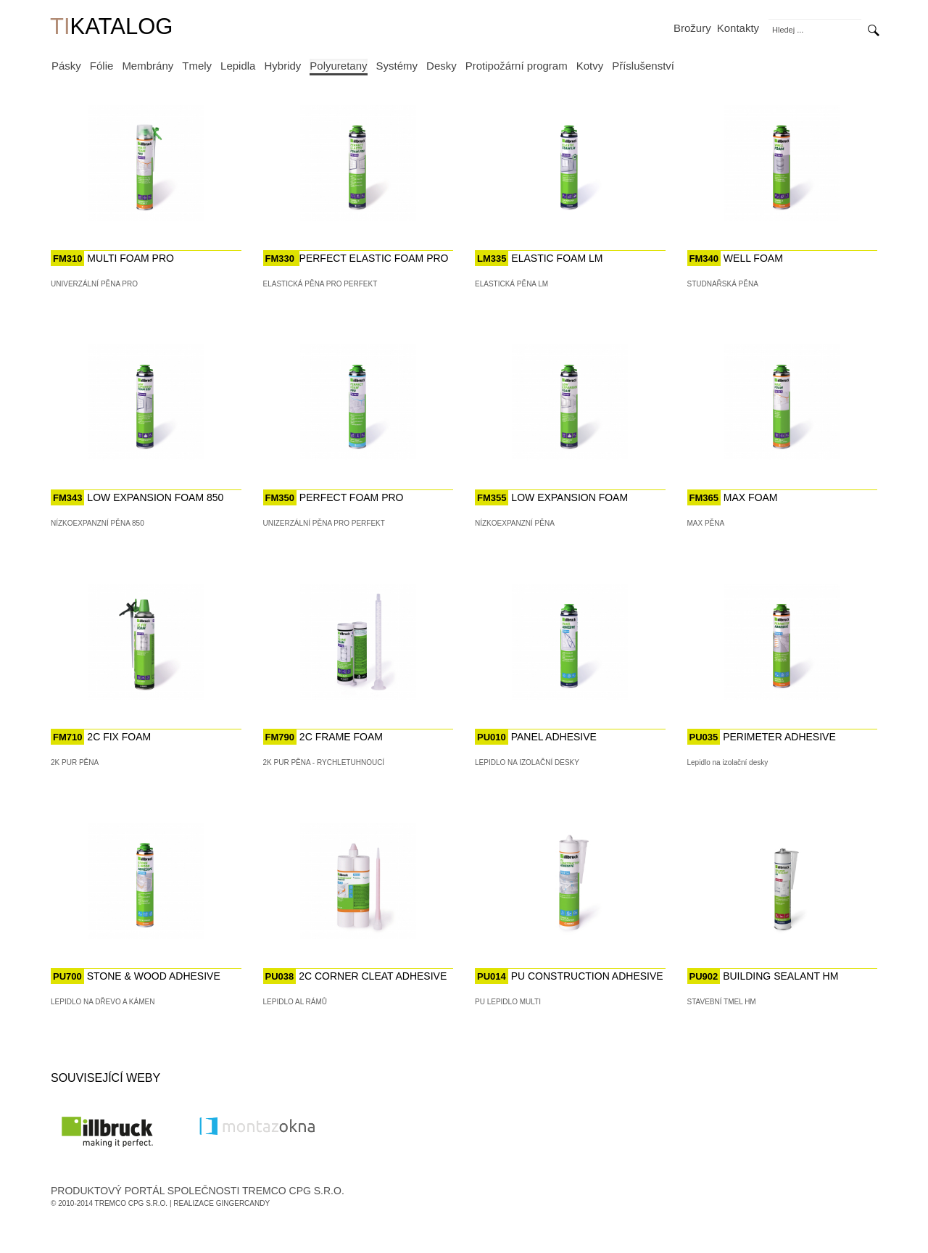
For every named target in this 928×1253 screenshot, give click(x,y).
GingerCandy (243, 1203)
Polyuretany (338, 65)
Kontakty (738, 28)
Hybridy (282, 65)
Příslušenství (643, 65)
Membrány (147, 65)
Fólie (102, 65)
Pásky (66, 65)
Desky (441, 65)
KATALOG (111, 28)
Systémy (397, 65)
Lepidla (237, 65)
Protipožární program (516, 65)
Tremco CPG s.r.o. (131, 1203)
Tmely (197, 65)
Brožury (692, 28)
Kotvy (590, 65)
